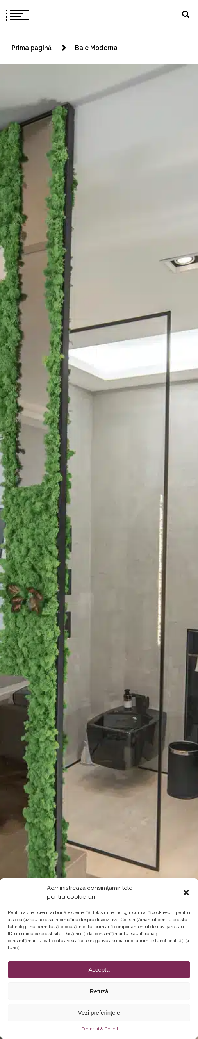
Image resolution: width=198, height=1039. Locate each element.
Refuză (99, 991)
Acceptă (98, 969)
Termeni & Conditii (101, 1029)
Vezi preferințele (99, 1012)
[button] (186, 892)
